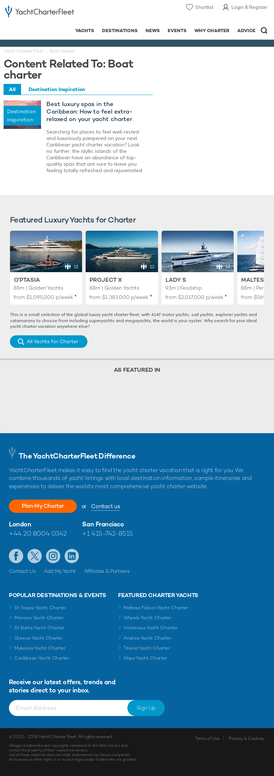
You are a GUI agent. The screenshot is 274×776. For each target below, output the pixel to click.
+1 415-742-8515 (107, 533)
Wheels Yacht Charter (147, 618)
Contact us (105, 506)
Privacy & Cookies (246, 738)
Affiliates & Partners (107, 571)
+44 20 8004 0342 (38, 533)
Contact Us (22, 571)
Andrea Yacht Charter (147, 638)
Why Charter (212, 30)
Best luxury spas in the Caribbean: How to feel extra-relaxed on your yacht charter (89, 111)
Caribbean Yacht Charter (41, 658)
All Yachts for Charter (52, 341)
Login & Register (250, 7)
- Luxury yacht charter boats (39, 13)
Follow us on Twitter (34, 556)
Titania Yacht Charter (146, 648)
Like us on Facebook (16, 556)
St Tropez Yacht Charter (40, 608)
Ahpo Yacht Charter (145, 658)
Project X (106, 280)
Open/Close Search (264, 30)
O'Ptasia (27, 280)
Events (177, 30)
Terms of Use (207, 738)
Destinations (120, 30)
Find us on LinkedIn (72, 556)
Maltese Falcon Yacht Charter (155, 608)
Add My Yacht (60, 571)
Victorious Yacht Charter (150, 628)
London (20, 524)
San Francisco (103, 524)
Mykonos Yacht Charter (39, 648)
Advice (246, 30)
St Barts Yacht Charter (39, 628)
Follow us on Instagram (53, 556)
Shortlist (204, 7)
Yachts (84, 30)
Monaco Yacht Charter (39, 618)
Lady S (176, 280)
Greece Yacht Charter (38, 638)
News (153, 30)
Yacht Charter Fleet (24, 51)
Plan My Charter (43, 506)
